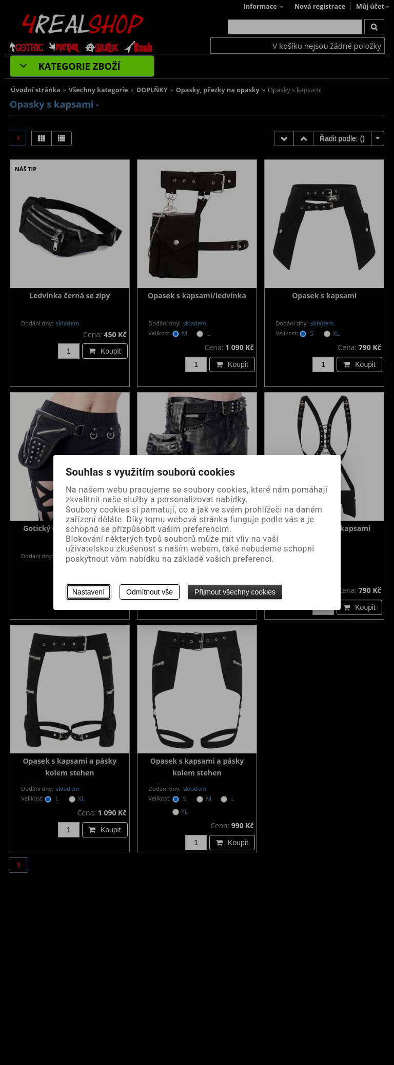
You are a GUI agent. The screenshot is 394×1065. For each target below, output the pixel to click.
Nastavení (88, 592)
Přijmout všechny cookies (234, 592)
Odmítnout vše (149, 592)
